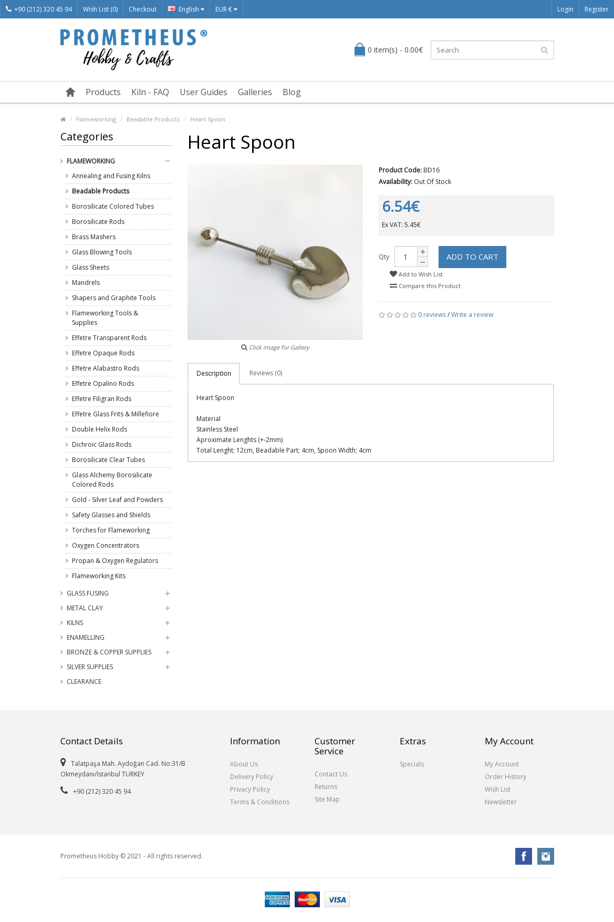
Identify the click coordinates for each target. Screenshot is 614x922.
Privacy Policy (250, 789)
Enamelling (86, 637)
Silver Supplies (90, 666)
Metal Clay (85, 607)
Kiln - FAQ (150, 92)
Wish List (498, 789)
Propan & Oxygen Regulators (115, 560)
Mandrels (86, 282)
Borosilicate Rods (98, 221)
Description (213, 373)
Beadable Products (153, 119)
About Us (244, 764)
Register (597, 9)
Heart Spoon (207, 119)
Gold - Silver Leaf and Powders (117, 499)
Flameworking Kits (99, 575)
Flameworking (96, 119)
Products (103, 92)
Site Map (327, 799)
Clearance (84, 681)
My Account (502, 764)
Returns (326, 786)
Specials (412, 764)
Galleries (255, 92)
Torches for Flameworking (111, 530)
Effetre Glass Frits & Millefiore (115, 413)
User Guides (203, 92)
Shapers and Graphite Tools (113, 297)
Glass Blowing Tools (102, 252)
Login (565, 9)
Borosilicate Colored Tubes (113, 206)
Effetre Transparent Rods (109, 337)
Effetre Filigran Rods (101, 398)
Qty (384, 256)
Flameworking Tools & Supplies (105, 318)
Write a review (472, 314)
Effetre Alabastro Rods (105, 368)
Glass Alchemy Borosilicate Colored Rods (112, 479)
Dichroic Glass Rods (101, 444)
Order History (505, 776)
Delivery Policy (251, 776)
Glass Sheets (90, 267)
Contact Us (331, 774)
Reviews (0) (265, 372)
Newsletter (501, 801)
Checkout (143, 9)
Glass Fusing (88, 593)
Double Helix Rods (99, 429)
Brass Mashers (94, 236)
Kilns (75, 622)
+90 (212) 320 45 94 (39, 9)
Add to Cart (472, 256)
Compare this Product (425, 286)
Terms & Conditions (259, 801)
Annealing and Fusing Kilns (111, 175)
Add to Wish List (416, 274)
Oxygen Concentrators (105, 545)
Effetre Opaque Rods (103, 353)
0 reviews (432, 314)
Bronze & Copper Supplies (109, 652)
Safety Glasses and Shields (111, 514)
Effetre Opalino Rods (103, 383)
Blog (292, 92)
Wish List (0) (100, 9)
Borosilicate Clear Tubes (108, 459)
